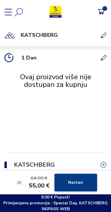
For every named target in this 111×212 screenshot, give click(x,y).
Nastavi (75, 182)
